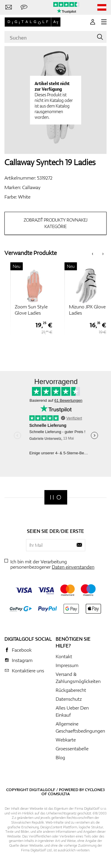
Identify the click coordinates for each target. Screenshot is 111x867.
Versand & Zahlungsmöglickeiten (78, 677)
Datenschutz (69, 699)
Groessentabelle (72, 748)
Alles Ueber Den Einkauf (72, 711)
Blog (60, 757)
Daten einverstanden (73, 567)
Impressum (67, 665)
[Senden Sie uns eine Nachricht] (24, 7)
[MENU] (104, 22)
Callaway (31, 187)
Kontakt (64, 656)
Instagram (22, 660)
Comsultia (59, 793)
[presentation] (92, 253)
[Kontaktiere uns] (8, 7)
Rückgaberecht (71, 690)
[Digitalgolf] (55, 497)
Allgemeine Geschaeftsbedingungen (80, 727)
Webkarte (66, 739)
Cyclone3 (95, 789)
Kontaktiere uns (28, 670)
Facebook (22, 650)
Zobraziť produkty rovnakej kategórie (56, 223)
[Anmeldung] (92, 22)
